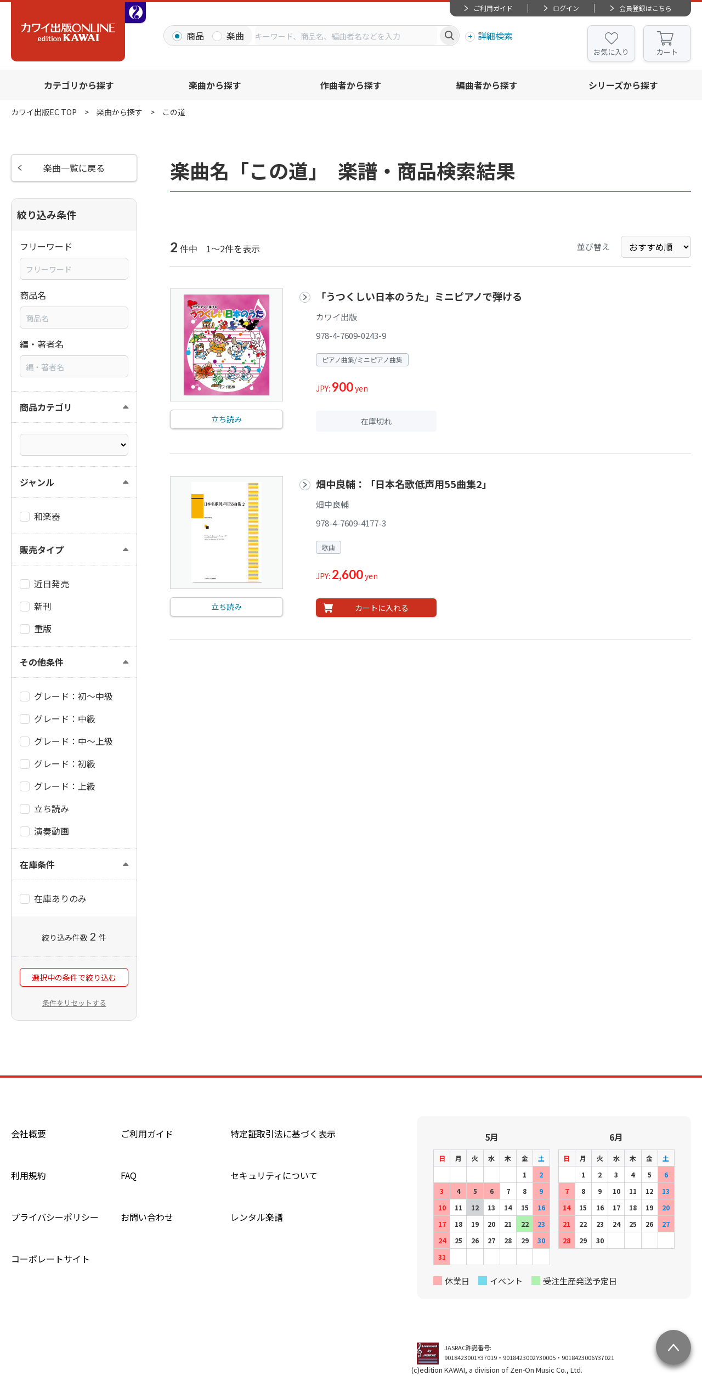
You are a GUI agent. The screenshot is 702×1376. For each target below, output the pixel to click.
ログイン (566, 8)
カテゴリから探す (79, 85)
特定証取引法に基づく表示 (283, 1133)
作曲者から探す (351, 85)
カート (667, 52)
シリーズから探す (623, 85)
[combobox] (346, 35)
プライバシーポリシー (55, 1217)
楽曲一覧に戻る (74, 167)
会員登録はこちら (645, 8)
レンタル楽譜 (256, 1217)
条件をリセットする (74, 1003)
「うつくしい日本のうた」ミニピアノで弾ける (419, 296)
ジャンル (37, 482)
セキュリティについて (274, 1175)
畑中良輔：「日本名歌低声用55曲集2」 (404, 484)
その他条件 (42, 662)
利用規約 (28, 1175)
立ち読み (226, 419)
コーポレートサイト (50, 1258)
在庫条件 (37, 864)
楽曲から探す (215, 85)
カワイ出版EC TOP (44, 111)
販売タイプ (42, 549)
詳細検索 (495, 35)
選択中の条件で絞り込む (74, 977)
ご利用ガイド (493, 8)
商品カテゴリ (46, 407)
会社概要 (28, 1133)
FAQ (129, 1175)
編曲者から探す (487, 85)
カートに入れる (382, 607)
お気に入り (611, 52)
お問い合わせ (147, 1217)
